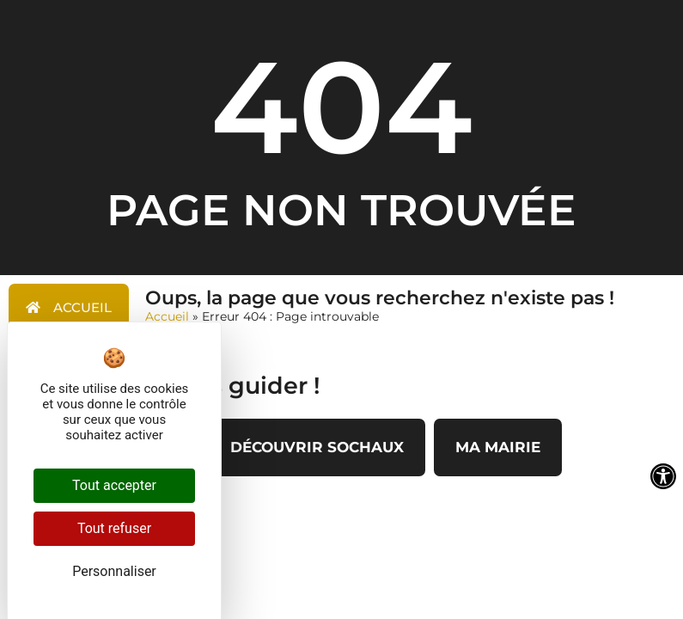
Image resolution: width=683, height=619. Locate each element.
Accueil (167, 316)
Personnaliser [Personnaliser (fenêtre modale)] (114, 571)
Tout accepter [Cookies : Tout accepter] (114, 485)
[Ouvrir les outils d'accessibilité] (663, 476)
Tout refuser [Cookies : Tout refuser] (114, 528)
